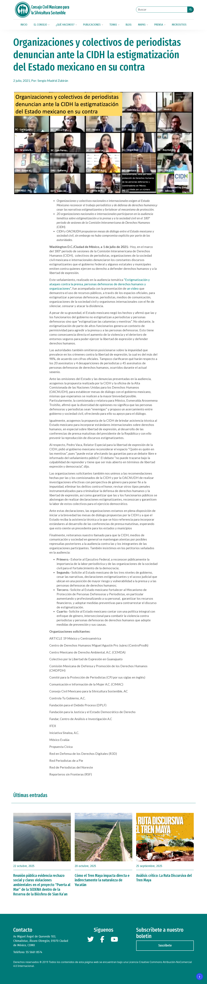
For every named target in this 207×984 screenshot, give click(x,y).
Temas (114, 25)
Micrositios (179, 24)
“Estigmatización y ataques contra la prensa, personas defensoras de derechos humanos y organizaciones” (99, 284)
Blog (128, 24)
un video (133, 288)
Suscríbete (165, 945)
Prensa (159, 25)
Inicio (24, 24)
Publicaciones (93, 25)
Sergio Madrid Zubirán (53, 80)
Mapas (143, 25)
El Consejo (41, 25)
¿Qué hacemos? (66, 25)
